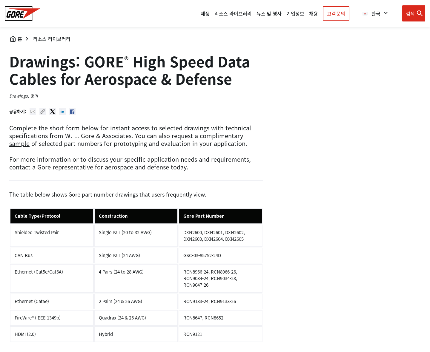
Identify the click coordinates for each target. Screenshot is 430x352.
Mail (33, 111)
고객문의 (336, 13)
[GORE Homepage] (22, 13)
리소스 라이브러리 (51, 38)
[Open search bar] (413, 13)
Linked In (62, 111)
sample (19, 143)
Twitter (52, 111)
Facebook (72, 111)
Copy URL (42, 111)
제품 (205, 13)
